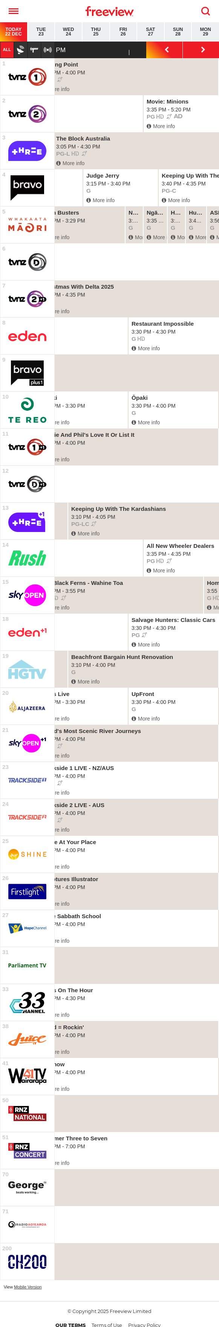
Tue (41, 32)
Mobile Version (27, 1287)
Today (13, 32)
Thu (96, 32)
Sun (178, 32)
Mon (205, 32)
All (7, 49)
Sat (150, 32)
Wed (68, 32)
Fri (123, 32)
